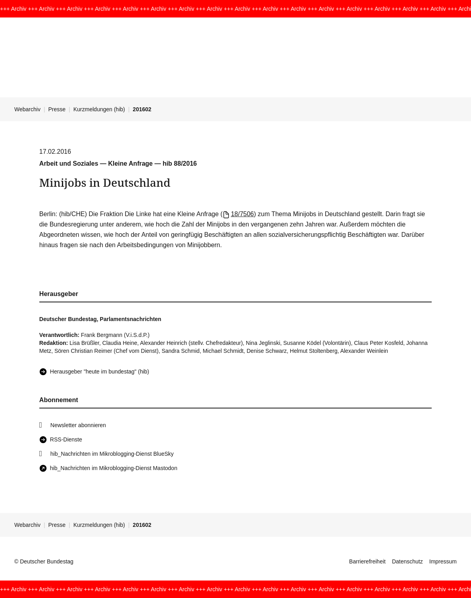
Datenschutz (407, 561)
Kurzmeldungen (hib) (99, 109)
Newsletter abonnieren (78, 425)
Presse (57, 109)
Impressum (443, 561)
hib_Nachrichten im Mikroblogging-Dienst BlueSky (112, 454)
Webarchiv (27, 109)
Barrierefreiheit (367, 561)
